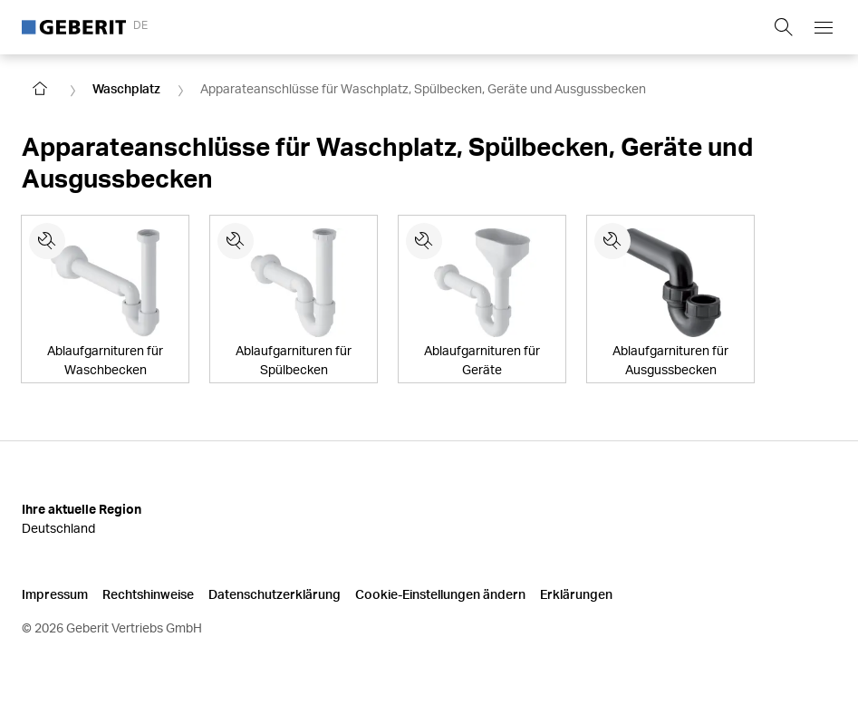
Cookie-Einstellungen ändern (440, 594)
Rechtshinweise (148, 594)
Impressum (55, 594)
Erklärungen (576, 594)
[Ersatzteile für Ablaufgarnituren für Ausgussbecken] (612, 241)
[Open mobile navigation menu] (824, 27)
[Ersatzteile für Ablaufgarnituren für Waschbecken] (47, 241)
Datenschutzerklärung (274, 594)
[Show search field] (784, 27)
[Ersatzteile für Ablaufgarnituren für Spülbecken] (235, 241)
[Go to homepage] (40, 89)
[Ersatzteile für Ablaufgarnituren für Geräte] (424, 241)
